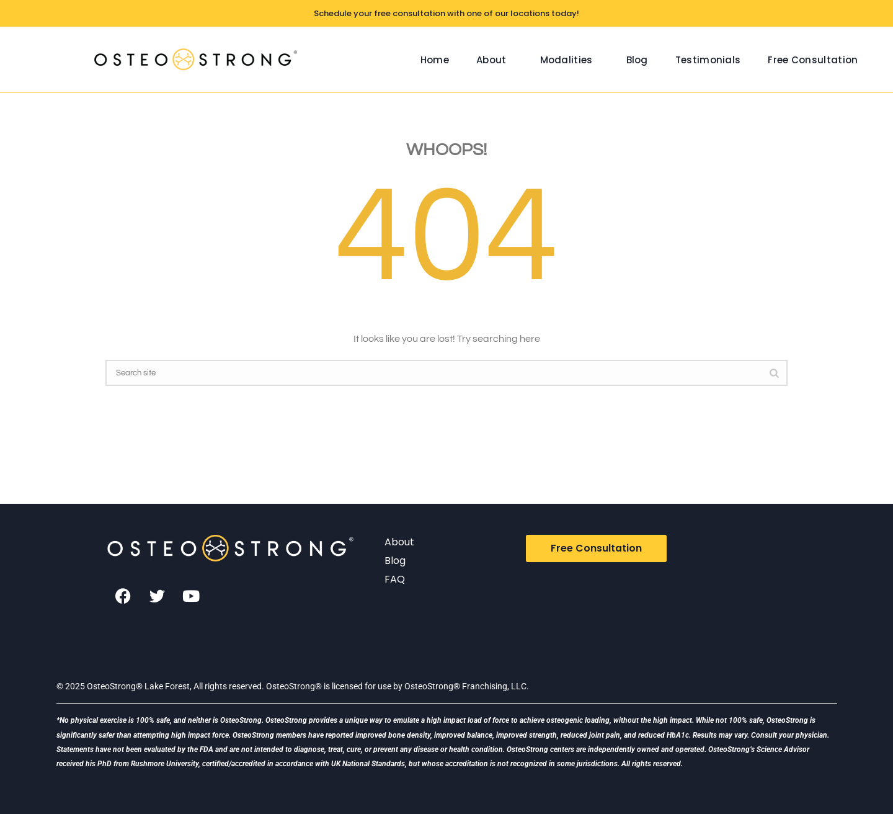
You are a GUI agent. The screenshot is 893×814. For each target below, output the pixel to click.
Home (434, 59)
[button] (494, 60)
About (491, 59)
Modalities (566, 59)
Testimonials (708, 59)
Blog (637, 59)
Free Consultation (813, 59)
